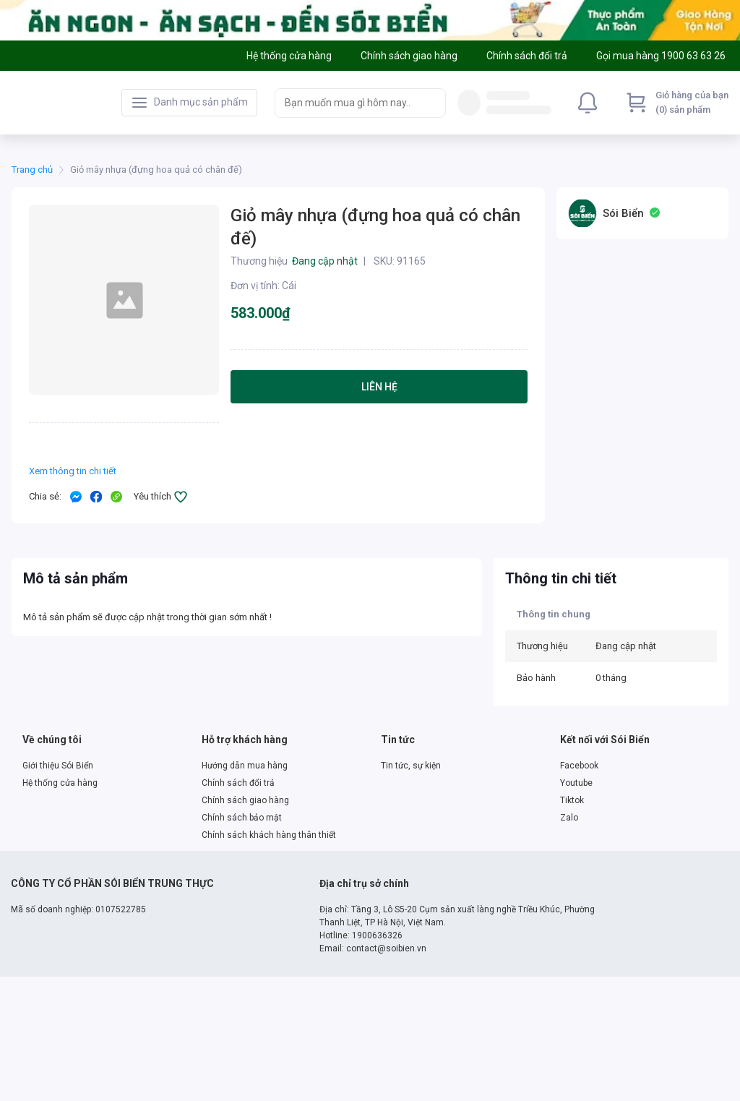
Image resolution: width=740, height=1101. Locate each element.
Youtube (576, 783)
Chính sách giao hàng (245, 800)
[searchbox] (347, 103)
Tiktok (572, 800)
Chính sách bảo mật (242, 818)
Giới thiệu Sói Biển (57, 766)
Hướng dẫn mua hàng (245, 766)
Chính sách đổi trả (238, 783)
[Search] (431, 103)
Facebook (579, 766)
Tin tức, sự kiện (411, 766)
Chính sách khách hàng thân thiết (269, 835)
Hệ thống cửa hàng (60, 783)
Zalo (569, 818)
